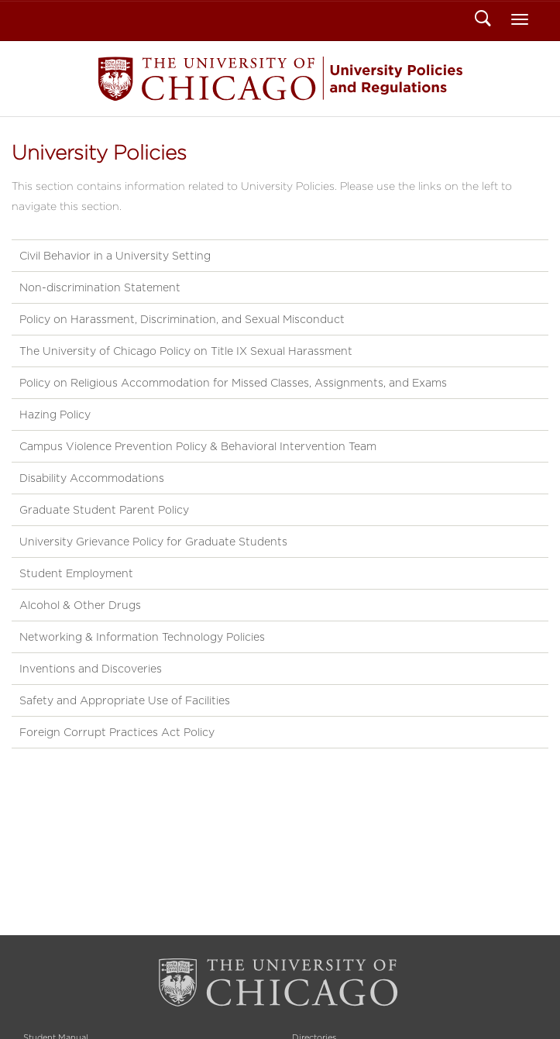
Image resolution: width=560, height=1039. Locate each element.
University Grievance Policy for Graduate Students (153, 541)
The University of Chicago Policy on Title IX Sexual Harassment (185, 351)
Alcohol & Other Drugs (80, 605)
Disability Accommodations (91, 478)
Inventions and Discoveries (90, 668)
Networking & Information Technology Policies (142, 637)
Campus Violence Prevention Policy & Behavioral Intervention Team (197, 446)
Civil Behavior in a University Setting (115, 255)
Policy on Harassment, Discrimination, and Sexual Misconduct (182, 319)
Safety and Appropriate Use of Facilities (124, 700)
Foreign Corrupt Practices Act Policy (117, 732)
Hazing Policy (55, 414)
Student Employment (76, 573)
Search (483, 20)
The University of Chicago (280, 982)
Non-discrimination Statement (99, 287)
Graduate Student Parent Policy (104, 510)
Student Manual (280, 79)
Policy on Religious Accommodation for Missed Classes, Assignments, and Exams (233, 383)
